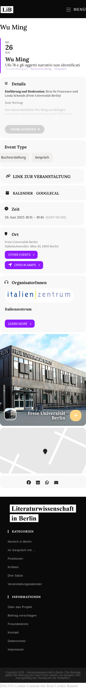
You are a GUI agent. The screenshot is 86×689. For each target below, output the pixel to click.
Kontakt (13, 632)
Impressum (16, 649)
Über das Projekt (20, 607)
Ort (15, 234)
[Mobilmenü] (76, 9)
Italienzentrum (18, 309)
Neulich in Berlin (20, 541)
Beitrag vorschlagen (22, 615)
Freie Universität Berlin (21, 242)
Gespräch (42, 157)
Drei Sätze (15, 575)
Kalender (23, 193)
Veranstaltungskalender (25, 584)
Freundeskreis (18, 624)
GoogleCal (47, 193)
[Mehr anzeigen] (24, 129)
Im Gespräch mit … (22, 550)
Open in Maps (24, 265)
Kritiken (13, 567)
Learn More (19, 323)
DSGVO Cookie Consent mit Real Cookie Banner (39, 686)
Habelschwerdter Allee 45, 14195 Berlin (31, 246)
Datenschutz (17, 641)
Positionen (15, 558)
